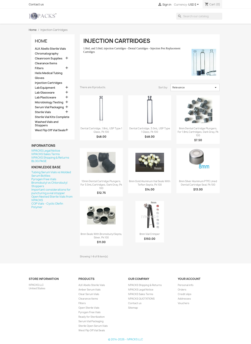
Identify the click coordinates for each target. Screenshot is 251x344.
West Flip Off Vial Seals (50, 130)
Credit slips (184, 294)
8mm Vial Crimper (149, 234)
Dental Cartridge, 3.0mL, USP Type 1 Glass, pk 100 (149, 130)
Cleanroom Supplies (48, 58)
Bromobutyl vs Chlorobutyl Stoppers (49, 184)
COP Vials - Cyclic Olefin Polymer (47, 205)
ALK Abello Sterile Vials (50, 49)
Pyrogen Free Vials (43, 179)
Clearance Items (46, 63)
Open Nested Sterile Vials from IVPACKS (52, 198)
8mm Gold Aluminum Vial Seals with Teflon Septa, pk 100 (149, 182)
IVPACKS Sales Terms (45, 154)
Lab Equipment (45, 88)
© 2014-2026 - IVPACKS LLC (125, 339)
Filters (39, 68)
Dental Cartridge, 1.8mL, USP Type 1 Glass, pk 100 (101, 130)
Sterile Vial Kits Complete (52, 117)
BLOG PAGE (39, 161)
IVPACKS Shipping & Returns (50, 157)
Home (41, 41)
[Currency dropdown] (194, 5)
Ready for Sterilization (91, 316)
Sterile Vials (43, 112)
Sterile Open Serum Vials (93, 325)
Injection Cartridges (48, 83)
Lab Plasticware (45, 97)
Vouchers (183, 303)
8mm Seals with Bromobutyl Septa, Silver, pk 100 (101, 235)
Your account (189, 279)
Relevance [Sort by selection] (195, 87)
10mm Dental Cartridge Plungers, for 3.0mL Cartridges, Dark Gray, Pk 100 (101, 184)
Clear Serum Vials (88, 294)
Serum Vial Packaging (49, 107)
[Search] (199, 16)
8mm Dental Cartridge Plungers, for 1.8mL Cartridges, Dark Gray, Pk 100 (198, 132)
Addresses (184, 298)
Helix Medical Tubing (48, 73)
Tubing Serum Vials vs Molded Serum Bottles (51, 174)
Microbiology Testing (49, 102)
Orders (182, 289)
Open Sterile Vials (88, 307)
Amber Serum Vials (89, 289)
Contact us (36, 4)
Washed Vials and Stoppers (46, 123)
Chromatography (46, 53)
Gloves (39, 78)
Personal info (185, 285)
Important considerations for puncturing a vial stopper (51, 191)
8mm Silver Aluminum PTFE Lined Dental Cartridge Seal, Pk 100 (198, 182)
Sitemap (133, 307)
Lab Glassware (45, 92)
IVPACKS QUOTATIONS (141, 298)
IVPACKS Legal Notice (45, 150)
